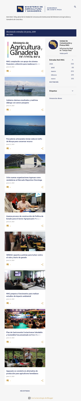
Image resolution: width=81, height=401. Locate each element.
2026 (51, 64)
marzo (53, 71)
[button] (42, 71)
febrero (54, 75)
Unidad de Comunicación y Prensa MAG (66, 43)
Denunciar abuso (55, 98)
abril (52, 68)
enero (53, 79)
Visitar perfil (64, 53)
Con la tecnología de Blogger (40, 398)
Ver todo (9, 34)
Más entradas (25, 391)
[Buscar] (75, 6)
